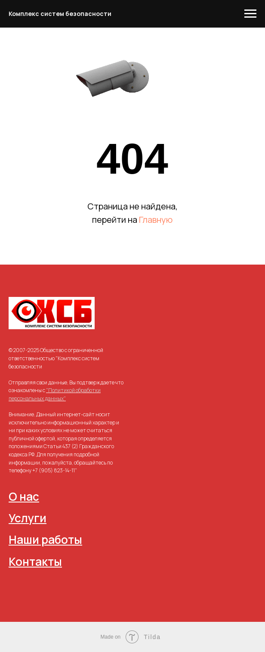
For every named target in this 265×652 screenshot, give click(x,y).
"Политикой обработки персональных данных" (55, 394)
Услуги (27, 518)
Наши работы (45, 539)
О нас (24, 496)
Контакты (35, 561)
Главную (156, 219)
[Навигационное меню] (250, 13)
